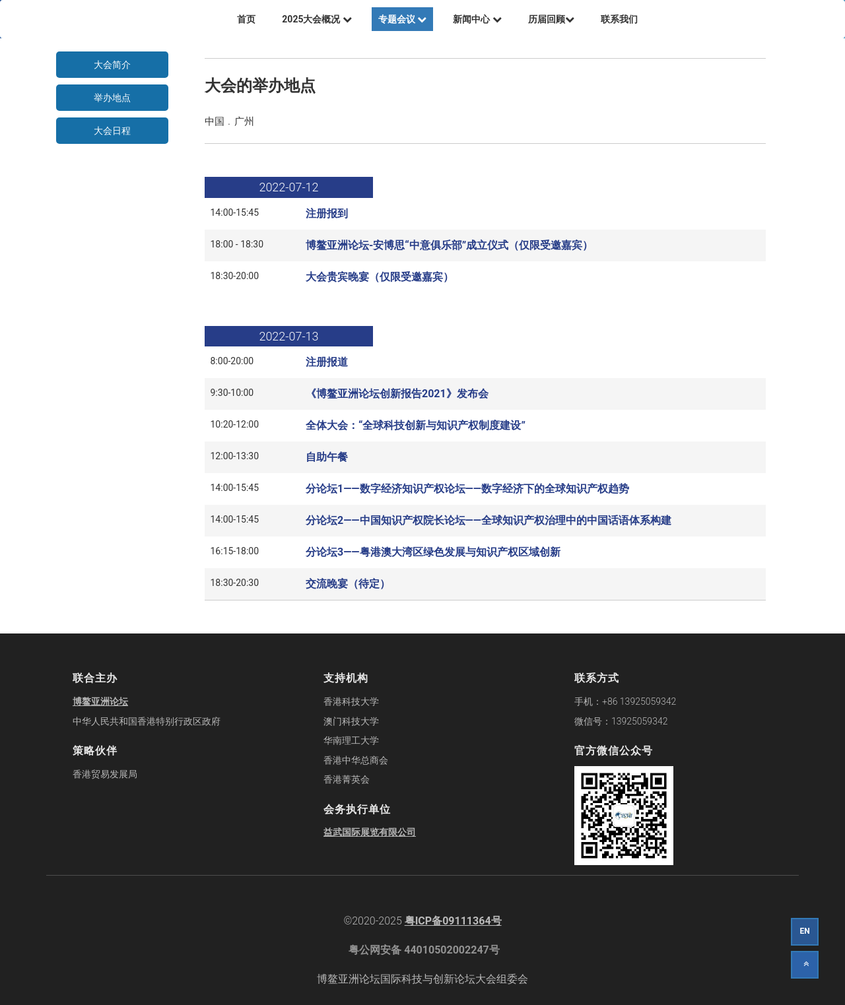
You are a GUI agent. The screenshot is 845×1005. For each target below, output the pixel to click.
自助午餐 (327, 457)
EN (804, 931)
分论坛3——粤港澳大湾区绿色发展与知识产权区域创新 (433, 552)
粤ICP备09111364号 (453, 921)
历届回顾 (551, 19)
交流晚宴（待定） (348, 583)
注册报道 (327, 362)
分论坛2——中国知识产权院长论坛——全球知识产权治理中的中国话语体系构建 (488, 520)
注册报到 (327, 213)
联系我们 (619, 19)
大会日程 (112, 130)
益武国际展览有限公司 (369, 832)
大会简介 (112, 64)
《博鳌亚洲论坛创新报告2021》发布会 (397, 393)
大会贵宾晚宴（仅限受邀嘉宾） (380, 277)
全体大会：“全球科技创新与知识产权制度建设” (415, 425)
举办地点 (112, 97)
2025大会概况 (317, 19)
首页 (246, 19)
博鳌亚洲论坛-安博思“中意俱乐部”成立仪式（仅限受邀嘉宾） (449, 245)
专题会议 (402, 19)
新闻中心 (477, 19)
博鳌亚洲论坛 (100, 701)
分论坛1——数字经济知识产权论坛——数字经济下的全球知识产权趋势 (467, 488)
